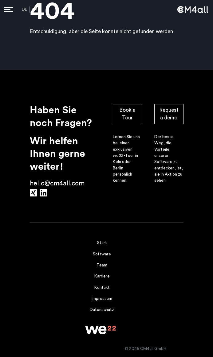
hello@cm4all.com (57, 183)
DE (24, 9)
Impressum (102, 299)
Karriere (102, 276)
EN (34, 9)
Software (102, 254)
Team (102, 265)
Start (102, 243)
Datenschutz (102, 310)
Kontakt (102, 287)
